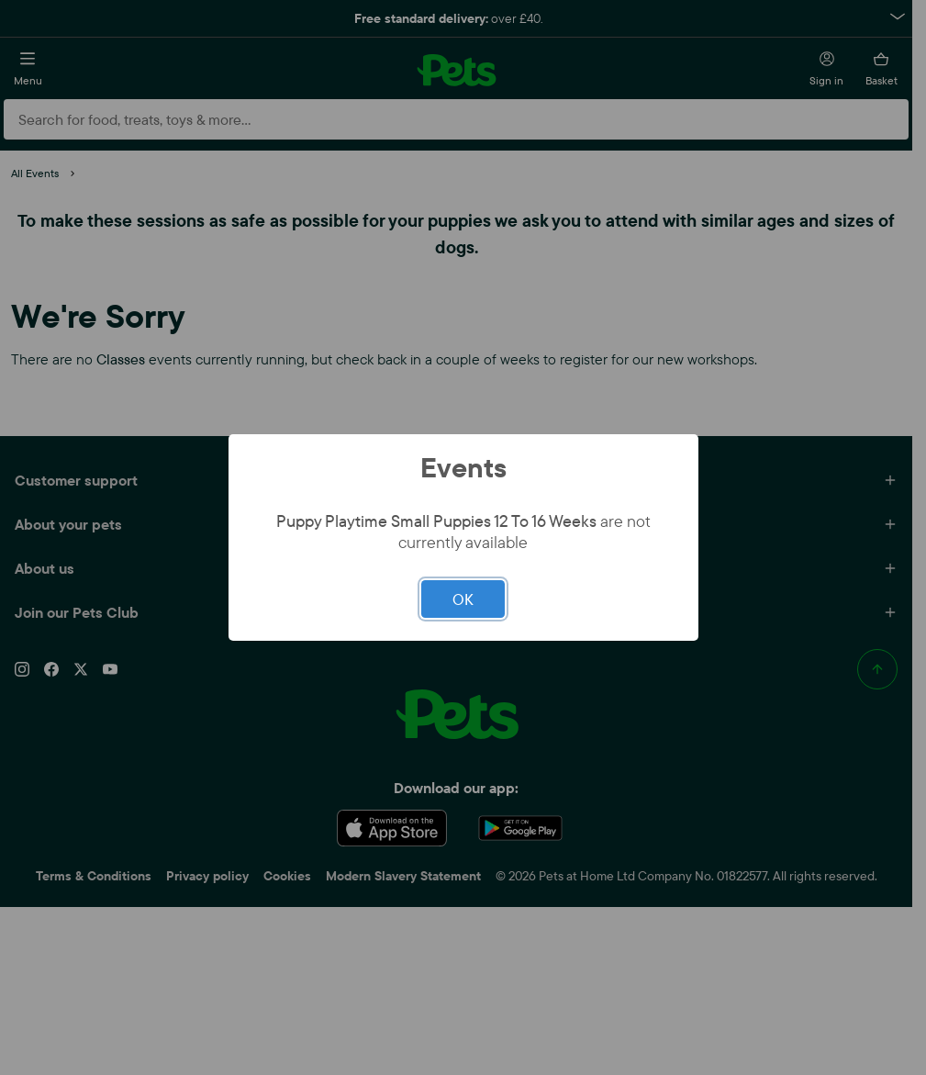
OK (463, 599)
